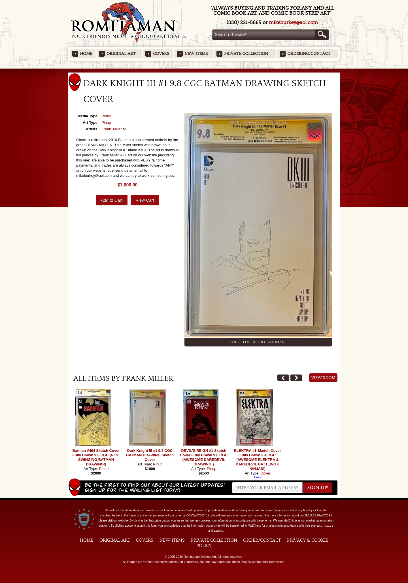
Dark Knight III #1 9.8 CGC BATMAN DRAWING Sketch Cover (150, 455)
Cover (265, 473)
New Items (196, 53)
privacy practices (318, 515)
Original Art (121, 53)
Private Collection (246, 53)
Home (86, 53)
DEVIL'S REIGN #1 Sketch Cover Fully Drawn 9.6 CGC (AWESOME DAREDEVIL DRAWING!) (204, 457)
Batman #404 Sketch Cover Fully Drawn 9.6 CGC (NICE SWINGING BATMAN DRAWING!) (96, 457)
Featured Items (204, 70)
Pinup (106, 122)
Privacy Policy (322, 525)
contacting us (197, 515)
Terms (218, 531)
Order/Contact (262, 540)
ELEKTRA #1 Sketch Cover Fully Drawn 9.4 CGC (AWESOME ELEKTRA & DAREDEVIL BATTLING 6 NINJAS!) (257, 459)
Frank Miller (111, 129)
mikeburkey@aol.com (293, 22)
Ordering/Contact (308, 53)
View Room (323, 378)
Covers (161, 53)
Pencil (106, 116)
